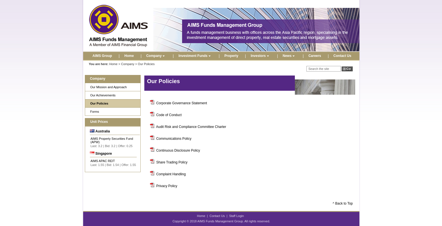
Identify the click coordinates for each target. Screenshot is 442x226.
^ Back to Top (343, 203)
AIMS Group (102, 56)
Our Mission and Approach (108, 87)
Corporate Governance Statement (181, 103)
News (289, 56)
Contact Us (342, 56)
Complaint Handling (171, 174)
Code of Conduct (169, 115)
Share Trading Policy (171, 162)
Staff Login (236, 216)
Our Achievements (103, 95)
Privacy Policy (166, 186)
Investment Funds (195, 56)
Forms (94, 111)
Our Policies (99, 103)
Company (156, 56)
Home (129, 56)
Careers (314, 56)
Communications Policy (173, 139)
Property (231, 56)
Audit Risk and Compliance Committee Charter (191, 127)
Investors (260, 56)
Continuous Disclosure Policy (178, 150)
